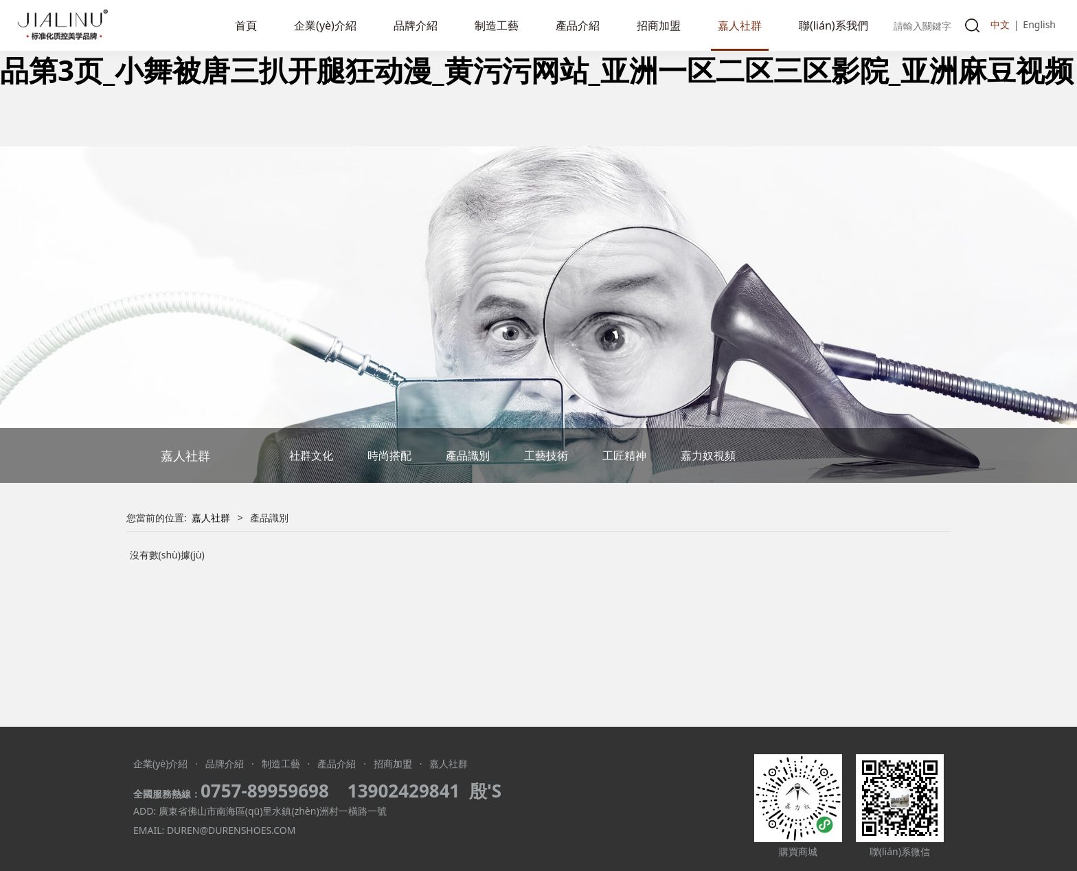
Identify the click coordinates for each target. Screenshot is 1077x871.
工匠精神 (624, 455)
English (1039, 24)
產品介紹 (578, 25)
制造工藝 (497, 25)
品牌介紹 (416, 25)
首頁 (246, 25)
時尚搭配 (389, 455)
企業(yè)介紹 (325, 25)
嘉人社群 (740, 25)
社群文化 (311, 455)
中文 (1000, 24)
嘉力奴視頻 (708, 455)
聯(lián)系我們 (833, 25)
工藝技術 (546, 455)
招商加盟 (659, 25)
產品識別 (468, 455)
